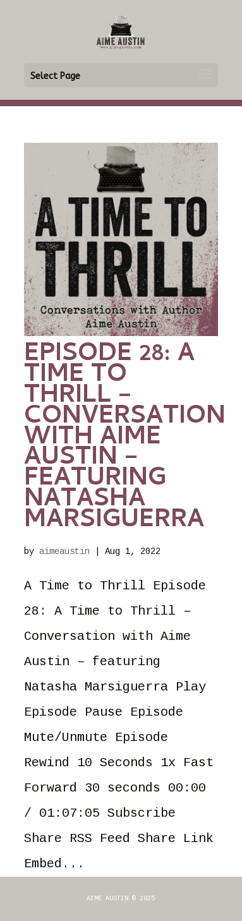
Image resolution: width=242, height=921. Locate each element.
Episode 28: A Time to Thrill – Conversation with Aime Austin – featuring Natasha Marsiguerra (125, 438)
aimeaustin (64, 551)
